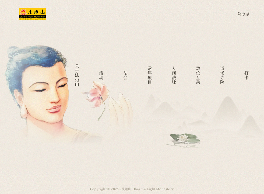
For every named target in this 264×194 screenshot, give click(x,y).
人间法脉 (174, 75)
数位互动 (198, 75)
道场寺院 (222, 75)
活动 (101, 75)
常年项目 (150, 75)
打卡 (247, 75)
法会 (125, 75)
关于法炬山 (77, 75)
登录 (245, 14)
